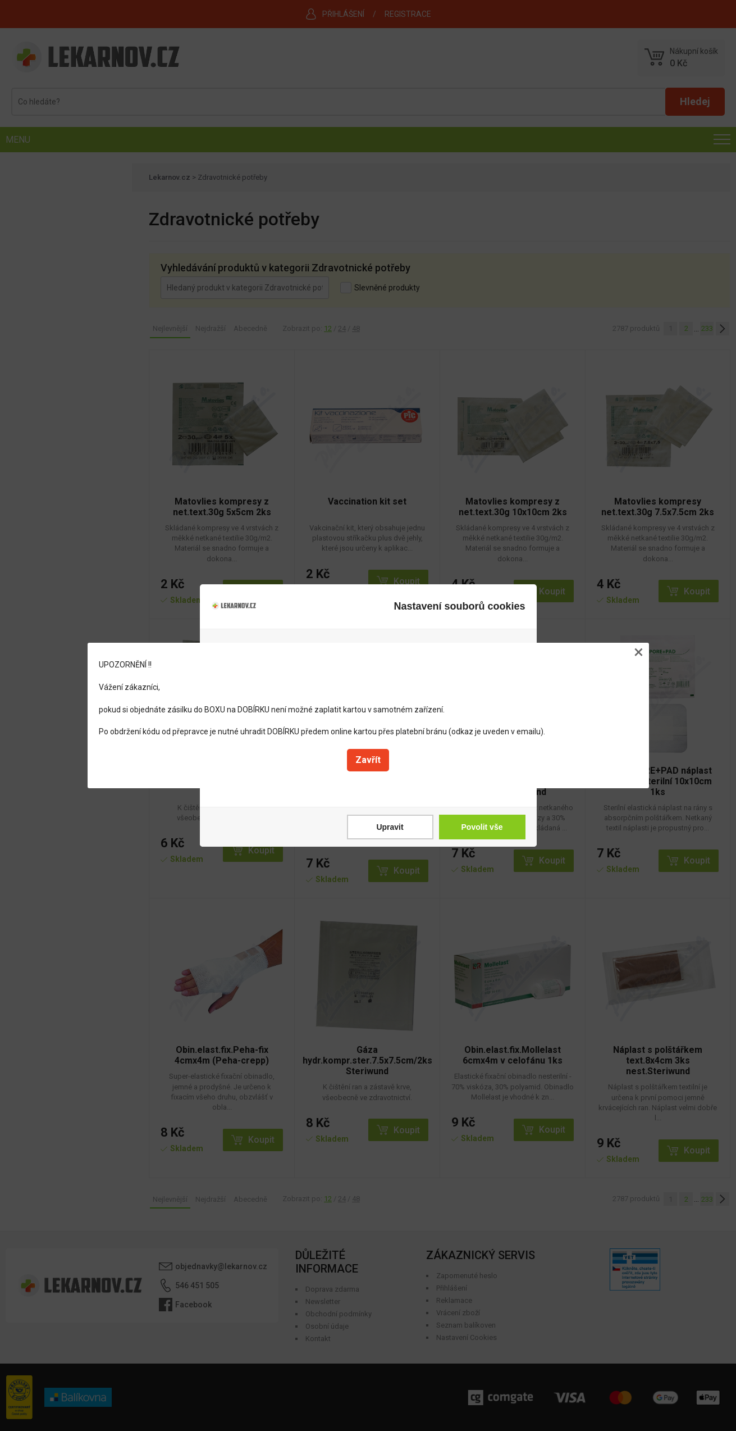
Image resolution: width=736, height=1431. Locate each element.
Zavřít (368, 760)
